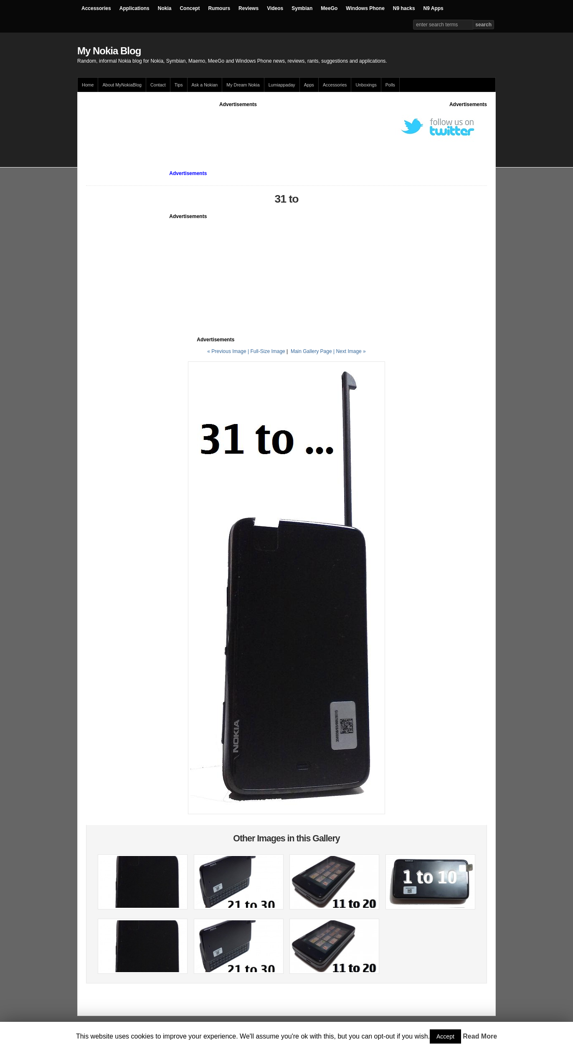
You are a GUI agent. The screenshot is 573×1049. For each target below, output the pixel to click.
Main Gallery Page (311, 351)
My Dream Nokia (242, 84)
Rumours (219, 8)
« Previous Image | (228, 351)
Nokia (165, 8)
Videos (275, 8)
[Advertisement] (238, 127)
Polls (390, 84)
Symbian (302, 8)
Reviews (248, 8)
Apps (309, 84)
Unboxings (365, 84)
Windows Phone (365, 8)
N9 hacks (404, 8)
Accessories (96, 8)
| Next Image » (349, 351)
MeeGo (329, 8)
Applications (134, 8)
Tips (179, 84)
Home (88, 84)
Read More (480, 1036)
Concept (190, 8)
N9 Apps (433, 8)
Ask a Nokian (205, 84)
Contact (158, 84)
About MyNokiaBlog (122, 84)
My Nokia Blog (109, 50)
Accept (445, 1036)
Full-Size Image (267, 351)
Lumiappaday (282, 84)
